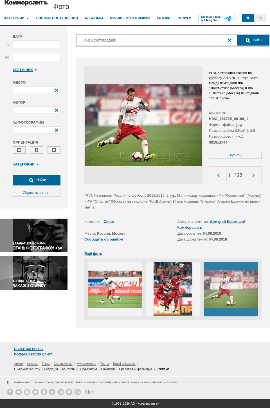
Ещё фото (93, 253)
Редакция (51, 369)
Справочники (63, 363)
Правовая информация (135, 369)
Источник (25, 70)
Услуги (184, 18)
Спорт (109, 221)
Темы (46, 363)
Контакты (69, 369)
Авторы (163, 18)
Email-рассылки (124, 363)
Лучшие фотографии (130, 18)
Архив (18, 363)
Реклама (162, 369)
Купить (235, 155)
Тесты (104, 363)
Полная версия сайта (33, 354)
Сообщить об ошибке (103, 239)
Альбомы (94, 18)
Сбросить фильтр (36, 193)
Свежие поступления (57, 18)
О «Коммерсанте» (27, 369)
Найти (36, 180)
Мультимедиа (86, 363)
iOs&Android (88, 369)
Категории (14, 18)
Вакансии (108, 369)
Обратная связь (28, 349)
